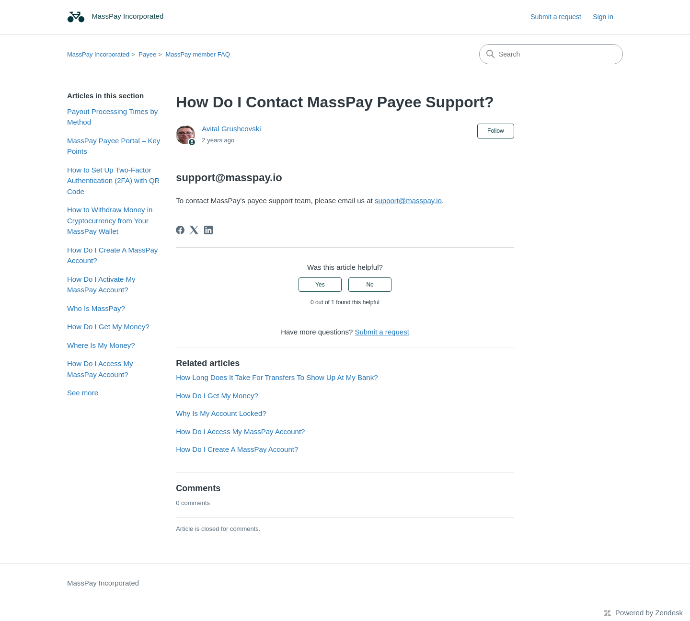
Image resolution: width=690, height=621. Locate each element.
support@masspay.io (408, 200)
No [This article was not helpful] (369, 284)
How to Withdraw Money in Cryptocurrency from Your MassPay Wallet (109, 220)
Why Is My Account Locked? (221, 413)
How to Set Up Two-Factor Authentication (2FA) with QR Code (113, 181)
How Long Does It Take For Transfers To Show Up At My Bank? (277, 377)
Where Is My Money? (101, 345)
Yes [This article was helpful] (320, 284)
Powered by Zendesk (649, 613)
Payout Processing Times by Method (112, 116)
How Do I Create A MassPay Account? (112, 255)
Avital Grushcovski (231, 129)
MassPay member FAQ (197, 54)
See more (82, 393)
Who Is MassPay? (96, 308)
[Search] (551, 54)
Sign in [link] (603, 17)
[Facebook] (180, 230)
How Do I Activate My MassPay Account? (101, 284)
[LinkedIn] (208, 230)
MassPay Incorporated (98, 54)
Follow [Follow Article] (495, 130)
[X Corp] (194, 230)
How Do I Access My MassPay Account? (100, 369)
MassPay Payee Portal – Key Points (113, 146)
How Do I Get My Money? (108, 326)
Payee (147, 54)
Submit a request (555, 17)
